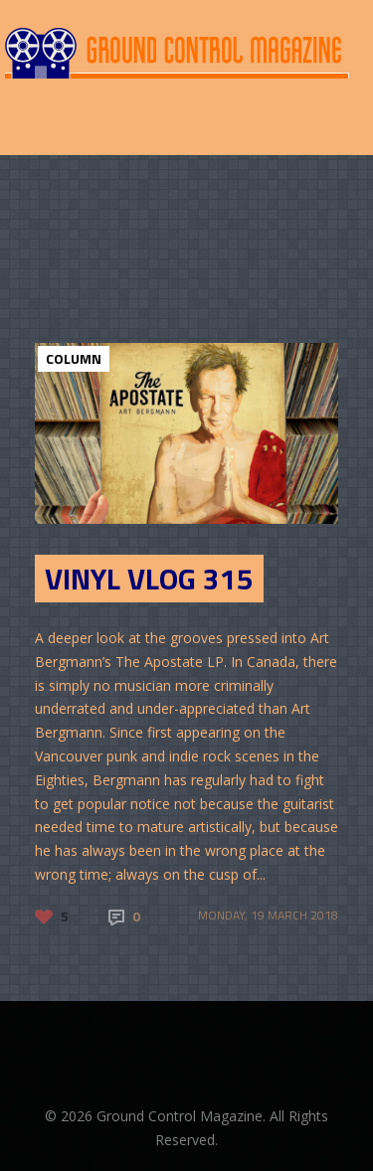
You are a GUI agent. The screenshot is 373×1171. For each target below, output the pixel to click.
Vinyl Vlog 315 (149, 578)
